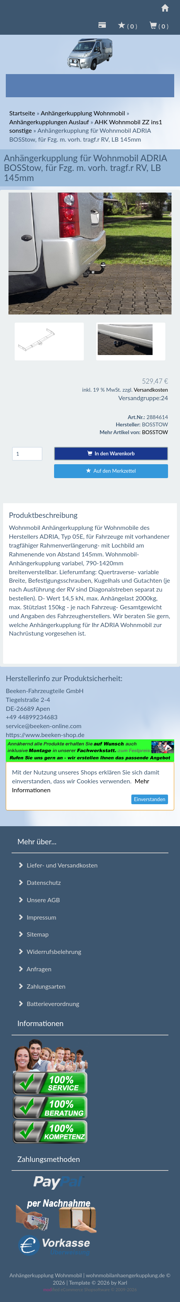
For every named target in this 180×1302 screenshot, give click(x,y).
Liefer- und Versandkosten (57, 865)
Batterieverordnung (48, 1003)
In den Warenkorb (111, 453)
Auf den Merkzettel (111, 471)
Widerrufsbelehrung (49, 951)
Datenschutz (39, 882)
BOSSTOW (155, 432)
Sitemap (33, 934)
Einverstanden (149, 799)
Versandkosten (151, 389)
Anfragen (34, 968)
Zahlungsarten (41, 986)
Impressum (36, 917)
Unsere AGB (38, 899)
